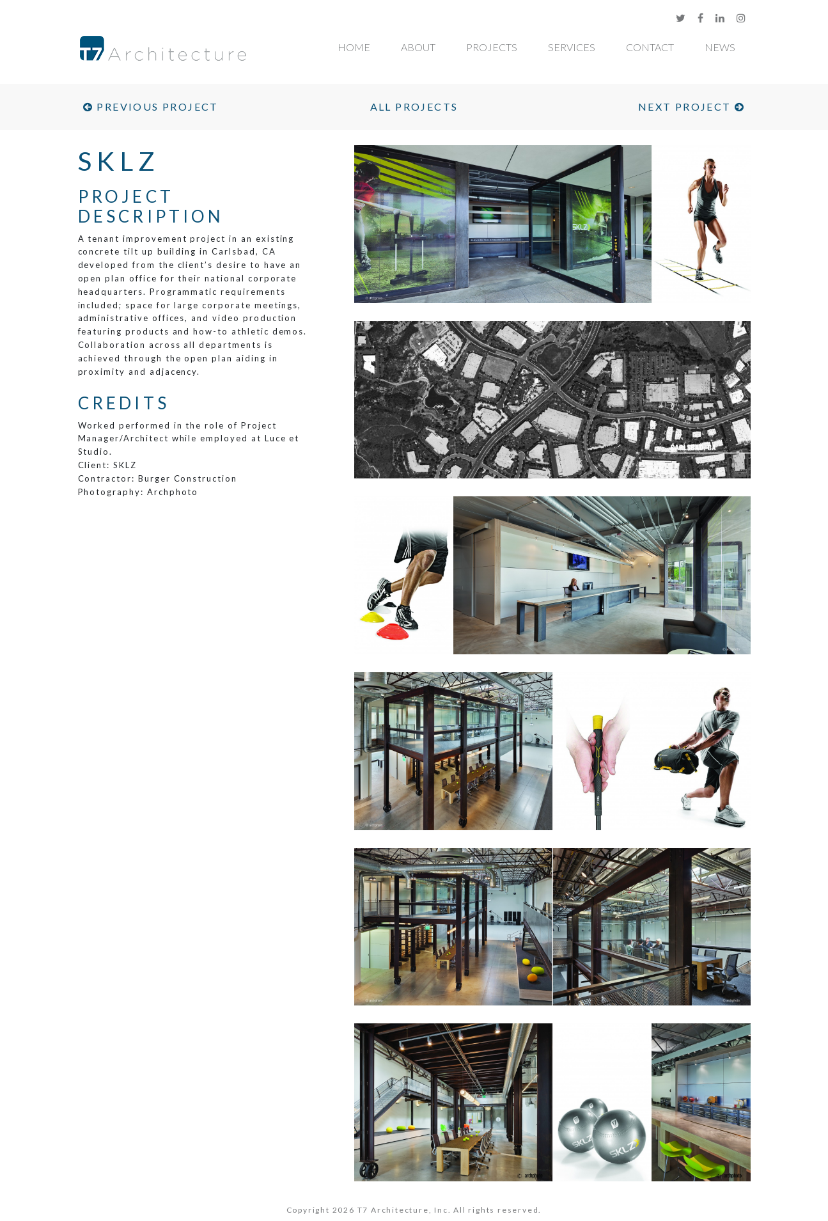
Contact (650, 47)
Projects (491, 47)
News (720, 47)
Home (354, 47)
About (418, 47)
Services (571, 47)
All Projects (414, 106)
